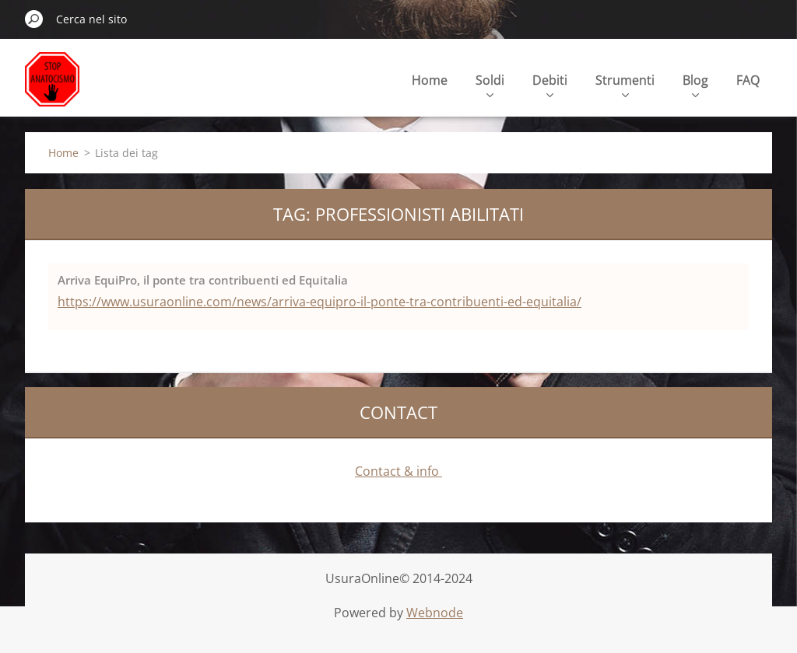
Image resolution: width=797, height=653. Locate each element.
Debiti (550, 84)
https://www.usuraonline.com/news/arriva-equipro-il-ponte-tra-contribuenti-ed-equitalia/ (319, 301)
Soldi (490, 84)
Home (430, 80)
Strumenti (625, 84)
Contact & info (398, 471)
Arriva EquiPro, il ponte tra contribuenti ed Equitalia (203, 280)
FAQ (748, 80)
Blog (695, 84)
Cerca (34, 19)
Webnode (434, 612)
